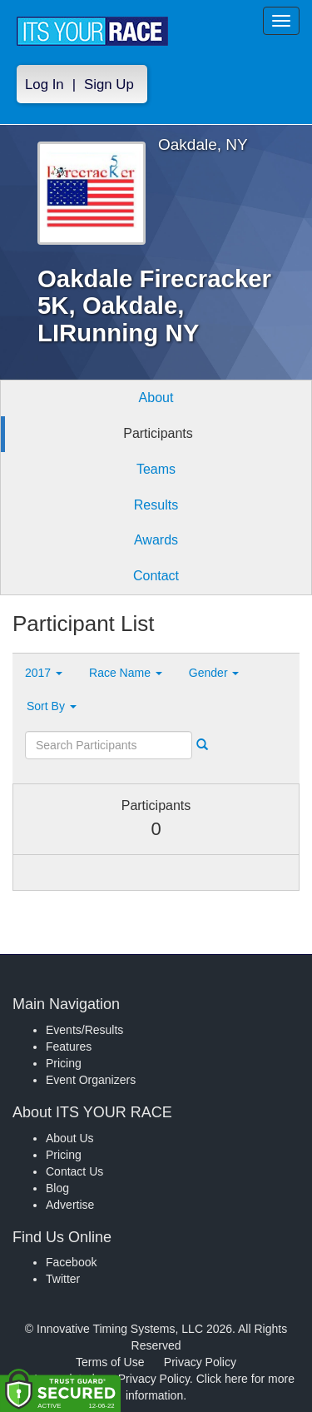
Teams (156, 469)
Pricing (64, 1063)
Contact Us (74, 1171)
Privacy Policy (200, 1362)
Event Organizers (91, 1079)
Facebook (71, 1262)
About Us (70, 1138)
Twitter (63, 1278)
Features (69, 1046)
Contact (156, 576)
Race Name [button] (125, 672)
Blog (57, 1188)
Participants (158, 433)
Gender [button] (214, 672)
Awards (156, 540)
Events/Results (84, 1030)
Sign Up (109, 84)
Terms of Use (110, 1362)
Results (156, 505)
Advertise (70, 1204)
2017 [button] (43, 672)
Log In (44, 84)
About (156, 397)
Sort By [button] (52, 706)
